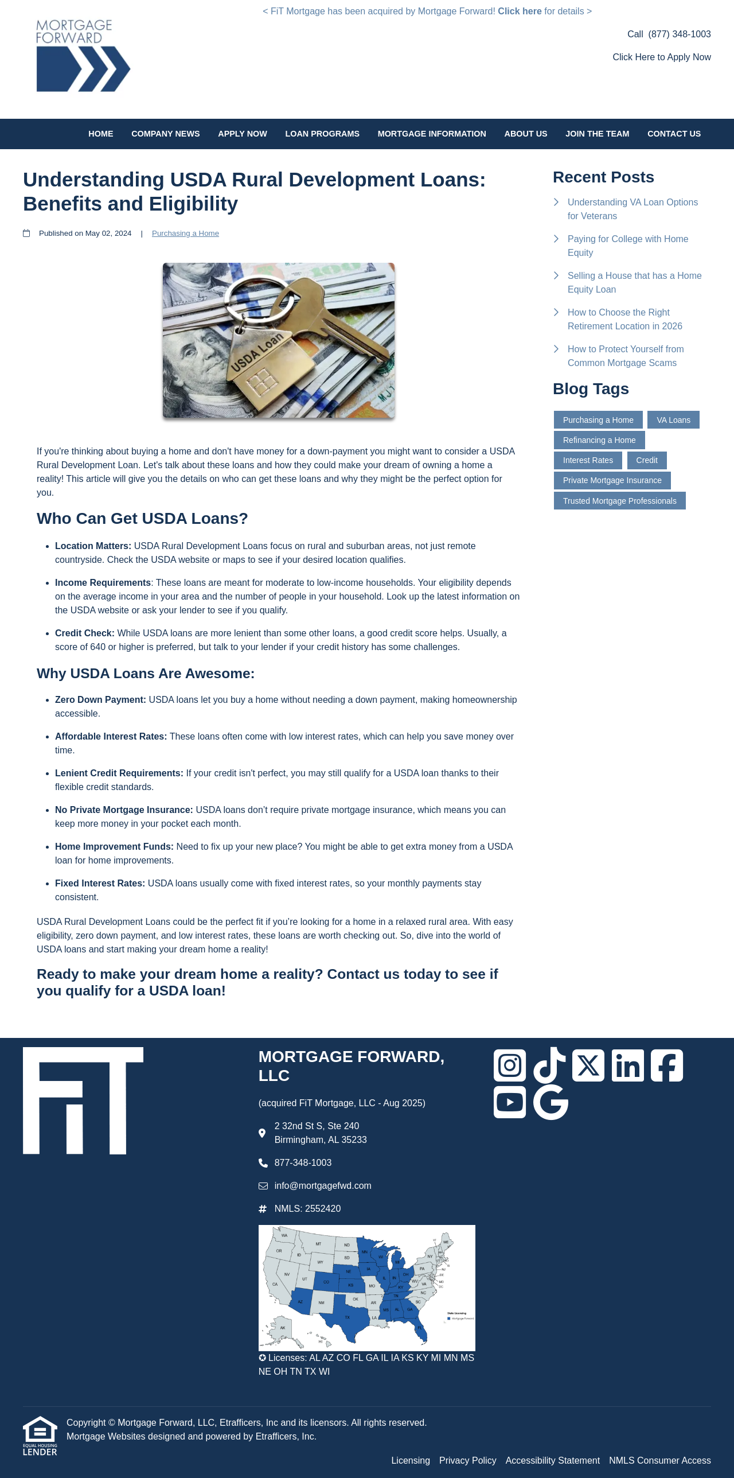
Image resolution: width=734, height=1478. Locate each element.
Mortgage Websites (107, 1436)
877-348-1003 (303, 1163)
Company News (165, 133)
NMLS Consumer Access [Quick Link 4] (660, 1460)
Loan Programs (322, 133)
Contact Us (674, 133)
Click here (519, 11)
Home (100, 133)
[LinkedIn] (628, 1065)
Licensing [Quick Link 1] (410, 1460)
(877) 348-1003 (680, 34)
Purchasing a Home (185, 233)
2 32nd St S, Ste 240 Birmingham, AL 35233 (321, 1133)
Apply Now (242, 133)
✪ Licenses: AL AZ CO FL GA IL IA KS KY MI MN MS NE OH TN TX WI (366, 1364)
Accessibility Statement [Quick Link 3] (553, 1460)
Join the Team (597, 133)
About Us (526, 133)
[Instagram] (510, 1065)
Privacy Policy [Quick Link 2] (468, 1460)
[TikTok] (549, 1065)
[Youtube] (510, 1102)
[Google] (550, 1102)
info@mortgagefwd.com (323, 1186)
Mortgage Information (432, 133)
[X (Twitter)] (588, 1065)
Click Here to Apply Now (661, 57)
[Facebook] (667, 1065)
